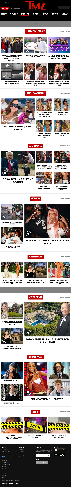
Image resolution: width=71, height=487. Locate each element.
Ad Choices (4, 455)
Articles (3, 458)
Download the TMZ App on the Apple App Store (59, 450)
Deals (65, 13)
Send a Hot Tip (22, 451)
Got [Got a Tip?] (5, 8)
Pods (45, 13)
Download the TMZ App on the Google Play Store (59, 454)
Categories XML (5, 468)
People (3, 471)
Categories (4, 466)
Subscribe (48, 455)
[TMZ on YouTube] (43, 462)
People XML (4, 473)
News (4, 13)
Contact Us (21, 449)
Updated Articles (5, 462)
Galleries (3, 470)
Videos (36, 13)
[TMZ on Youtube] (6, 2)
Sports (14, 13)
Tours (55, 13)
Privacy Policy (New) (6, 451)
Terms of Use (4, 453)
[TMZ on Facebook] (2, 2)
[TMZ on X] (4, 2)
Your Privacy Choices (7, 456)
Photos (25, 13)
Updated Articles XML (6, 464)
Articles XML (4, 460)
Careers (20, 453)
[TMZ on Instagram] (9, 2)
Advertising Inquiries (23, 455)
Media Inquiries (22, 456)
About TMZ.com (5, 449)
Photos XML (4, 475)
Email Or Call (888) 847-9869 (16, 8)
